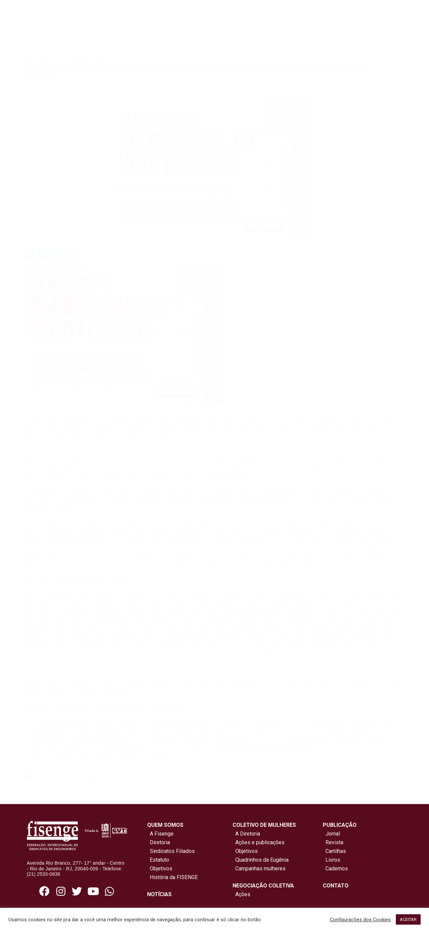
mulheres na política (104, 776)
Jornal (332, 833)
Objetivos (159, 868)
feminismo (42, 776)
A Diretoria (246, 833)
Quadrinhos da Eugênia (261, 860)
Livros (332, 860)
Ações (241, 894)
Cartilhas (335, 851)
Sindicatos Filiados (171, 851)
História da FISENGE (172, 877)
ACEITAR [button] (408, 919)
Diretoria (158, 842)
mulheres (68, 776)
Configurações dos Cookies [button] (360, 920)
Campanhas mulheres (259, 868)
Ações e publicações (259, 842)
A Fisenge (160, 833)
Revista (334, 842)
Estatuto (158, 860)
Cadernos (336, 868)
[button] (28, 255)
